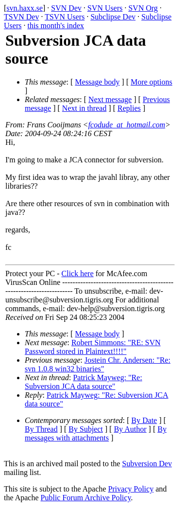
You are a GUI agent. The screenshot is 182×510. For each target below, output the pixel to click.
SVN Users (104, 8)
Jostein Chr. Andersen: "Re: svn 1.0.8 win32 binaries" (97, 364)
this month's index (55, 25)
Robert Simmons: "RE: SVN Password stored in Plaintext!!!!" (93, 346)
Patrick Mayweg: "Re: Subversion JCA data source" (83, 381)
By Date (144, 420)
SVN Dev (66, 8)
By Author (130, 429)
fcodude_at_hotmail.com (126, 125)
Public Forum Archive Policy (86, 497)
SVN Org (143, 8)
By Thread (41, 429)
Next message (110, 99)
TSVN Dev (21, 17)
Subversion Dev (147, 463)
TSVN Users (64, 17)
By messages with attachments (95, 433)
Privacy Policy (131, 489)
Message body (97, 82)
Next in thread (84, 108)
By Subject (85, 429)
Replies (129, 108)
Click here (78, 273)
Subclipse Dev (112, 17)
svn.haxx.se (24, 8)
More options (151, 82)
